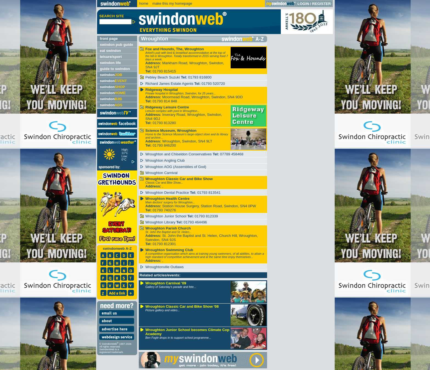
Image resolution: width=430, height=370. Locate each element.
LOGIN (303, 4)
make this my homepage (171, 3)
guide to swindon (115, 69)
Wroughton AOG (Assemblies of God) (175, 167)
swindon (111, 75)
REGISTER (321, 4)
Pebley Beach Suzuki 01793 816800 (178, 77)
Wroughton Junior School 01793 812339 (181, 216)
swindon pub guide (116, 45)
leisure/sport (111, 57)
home (143, 3)
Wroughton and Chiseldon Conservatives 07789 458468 (194, 154)
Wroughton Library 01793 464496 (176, 222)
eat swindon (110, 51)
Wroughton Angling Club (165, 160)
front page (109, 39)
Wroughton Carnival (161, 173)
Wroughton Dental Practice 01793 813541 (182, 192)
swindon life (110, 63)
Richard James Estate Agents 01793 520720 (185, 84)
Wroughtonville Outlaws (164, 267)
